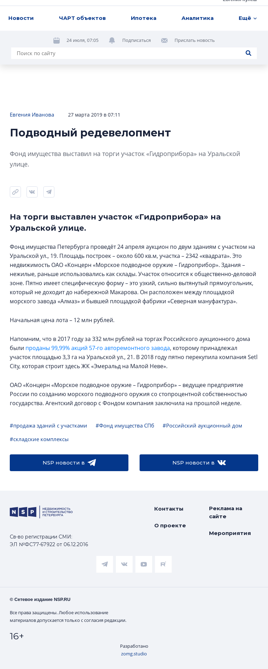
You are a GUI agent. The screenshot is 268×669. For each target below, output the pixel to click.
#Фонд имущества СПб (125, 425)
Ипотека (143, 18)
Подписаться (136, 40)
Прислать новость (194, 40)
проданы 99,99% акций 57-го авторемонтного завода (97, 348)
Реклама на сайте (225, 512)
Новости (21, 18)
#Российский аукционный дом (202, 425)
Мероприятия (230, 533)
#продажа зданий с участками (48, 425)
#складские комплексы (39, 439)
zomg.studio (134, 654)
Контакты (169, 508)
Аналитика (197, 18)
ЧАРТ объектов (82, 18)
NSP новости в (69, 463)
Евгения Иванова (32, 114)
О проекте (170, 525)
